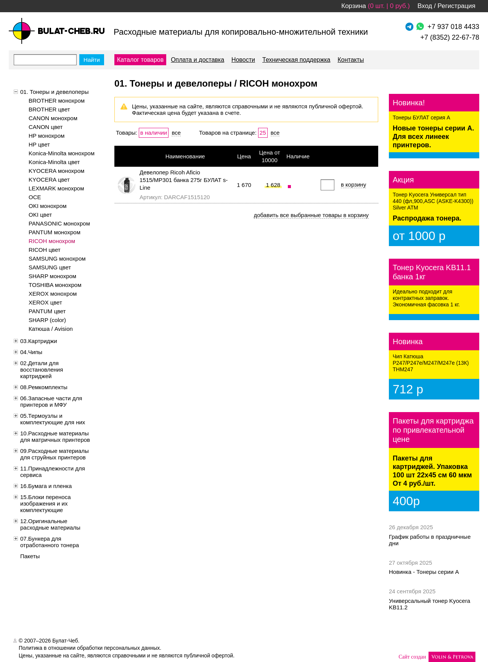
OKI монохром (48, 206)
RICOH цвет (45, 249)
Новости (243, 59)
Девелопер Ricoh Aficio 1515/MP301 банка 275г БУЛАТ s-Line (184, 180)
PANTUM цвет (47, 311)
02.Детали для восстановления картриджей (41, 369)
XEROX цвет (45, 302)
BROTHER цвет (49, 109)
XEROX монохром (53, 293)
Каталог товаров (140, 59)
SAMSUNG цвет (50, 267)
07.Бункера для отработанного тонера (49, 541)
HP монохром (46, 135)
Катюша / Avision (51, 328)
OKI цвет (40, 214)
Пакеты (30, 556)
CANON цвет (46, 127)
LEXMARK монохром (56, 188)
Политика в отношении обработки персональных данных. (90, 648)
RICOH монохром (52, 241)
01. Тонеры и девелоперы (54, 92)
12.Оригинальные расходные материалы (50, 524)
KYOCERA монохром (56, 171)
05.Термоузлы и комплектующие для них (52, 418)
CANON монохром (53, 118)
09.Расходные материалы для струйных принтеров (54, 454)
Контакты (350, 59)
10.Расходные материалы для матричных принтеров (55, 436)
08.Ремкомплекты (43, 387)
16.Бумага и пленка (46, 486)
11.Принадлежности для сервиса (52, 471)
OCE (35, 197)
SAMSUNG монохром (57, 258)
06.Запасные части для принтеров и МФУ (51, 401)
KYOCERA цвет (49, 179)
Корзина (353, 6)
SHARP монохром (52, 276)
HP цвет (39, 144)
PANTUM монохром (54, 232)
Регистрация (456, 6)
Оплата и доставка (197, 59)
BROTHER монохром (57, 100)
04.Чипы (31, 352)
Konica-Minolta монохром (62, 153)
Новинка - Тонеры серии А (424, 572)
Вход (424, 6)
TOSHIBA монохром (55, 285)
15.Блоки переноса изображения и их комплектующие (45, 503)
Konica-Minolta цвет (54, 162)
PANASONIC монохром (59, 223)
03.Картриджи (38, 341)
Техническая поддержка (296, 59)
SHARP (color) (47, 320)
